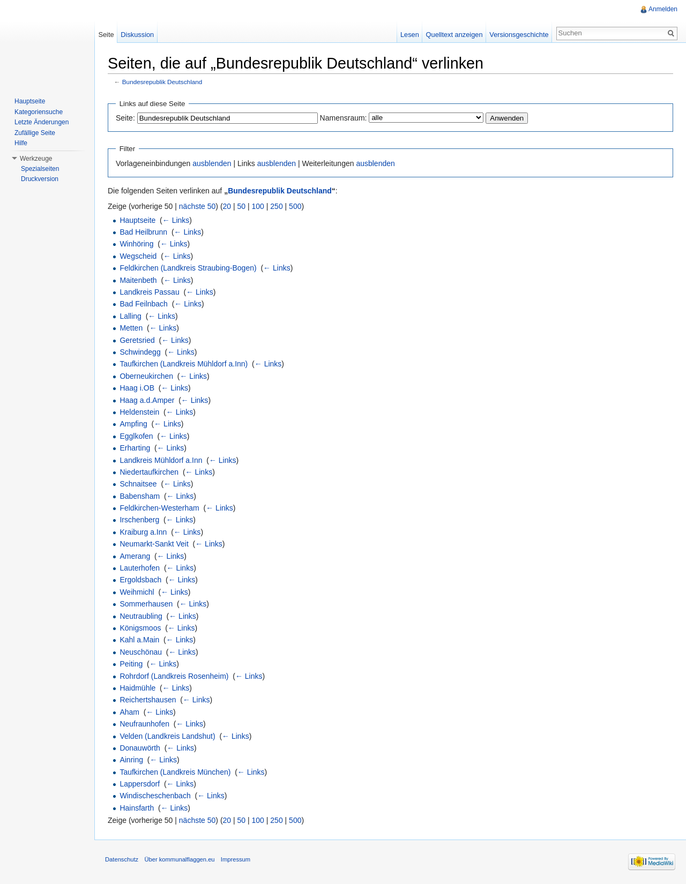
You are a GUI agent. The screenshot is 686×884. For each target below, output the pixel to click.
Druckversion (39, 179)
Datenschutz (121, 859)
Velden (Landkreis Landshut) (167, 736)
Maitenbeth (138, 280)
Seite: (125, 118)
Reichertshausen (148, 699)
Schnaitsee (138, 484)
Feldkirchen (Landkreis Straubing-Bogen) (188, 268)
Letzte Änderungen (41, 122)
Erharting (135, 448)
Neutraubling (141, 616)
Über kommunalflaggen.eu (179, 859)
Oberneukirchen (146, 376)
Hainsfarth (137, 808)
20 (227, 206)
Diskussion (137, 35)
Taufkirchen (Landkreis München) (175, 772)
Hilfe (20, 143)
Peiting (131, 664)
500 (295, 206)
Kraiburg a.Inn (143, 532)
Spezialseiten (40, 169)
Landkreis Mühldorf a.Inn (161, 460)
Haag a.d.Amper (147, 400)
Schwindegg (140, 352)
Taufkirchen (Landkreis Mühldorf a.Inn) (184, 363)
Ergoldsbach (140, 579)
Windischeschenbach (155, 795)
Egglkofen (136, 436)
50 (241, 206)
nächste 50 (197, 206)
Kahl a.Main (139, 639)
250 (276, 206)
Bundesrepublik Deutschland (162, 81)
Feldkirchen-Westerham (159, 508)
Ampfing (133, 423)
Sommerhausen (146, 604)
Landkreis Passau (149, 292)
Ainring (131, 759)
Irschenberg (139, 519)
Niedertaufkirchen (149, 472)
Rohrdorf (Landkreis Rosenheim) (174, 676)
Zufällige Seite (34, 133)
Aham (129, 712)
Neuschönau (141, 652)
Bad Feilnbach (144, 303)
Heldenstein (139, 412)
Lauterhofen (140, 568)
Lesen (409, 35)
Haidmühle (137, 688)
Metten (131, 328)
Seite (106, 35)
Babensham (140, 496)
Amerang (135, 556)
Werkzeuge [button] (36, 158)
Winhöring (136, 243)
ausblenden (211, 163)
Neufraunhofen (144, 724)
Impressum (235, 859)
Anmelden (662, 9)
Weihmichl (137, 592)
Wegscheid (138, 256)
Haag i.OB (137, 388)
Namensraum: (343, 118)
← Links (176, 220)
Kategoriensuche (38, 112)
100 (258, 206)
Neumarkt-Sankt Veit (154, 544)
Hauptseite (137, 220)
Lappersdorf (140, 784)
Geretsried (137, 340)
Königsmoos (140, 628)
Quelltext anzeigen (454, 35)
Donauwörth (140, 748)
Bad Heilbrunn (143, 232)
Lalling (130, 316)
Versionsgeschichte (518, 35)
